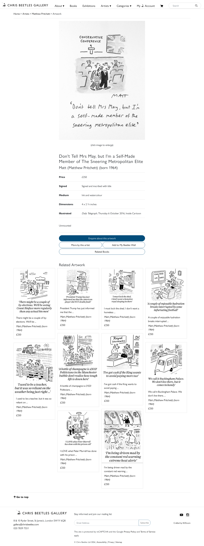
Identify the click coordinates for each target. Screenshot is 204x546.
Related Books (102, 251)
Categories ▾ (124, 6)
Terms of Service (147, 531)
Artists (25, 13)
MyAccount (146, 6)
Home (17, 13)
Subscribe (144, 522)
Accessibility (101, 541)
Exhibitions (89, 6)
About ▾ (59, 6)
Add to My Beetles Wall (124, 245)
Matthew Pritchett (41, 13)
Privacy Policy (130, 531)
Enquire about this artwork (102, 238)
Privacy (111, 541)
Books (73, 6)
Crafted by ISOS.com (182, 522)
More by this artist (80, 245)
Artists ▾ (106, 6)
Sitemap (119, 541)
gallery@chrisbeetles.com (26, 524)
